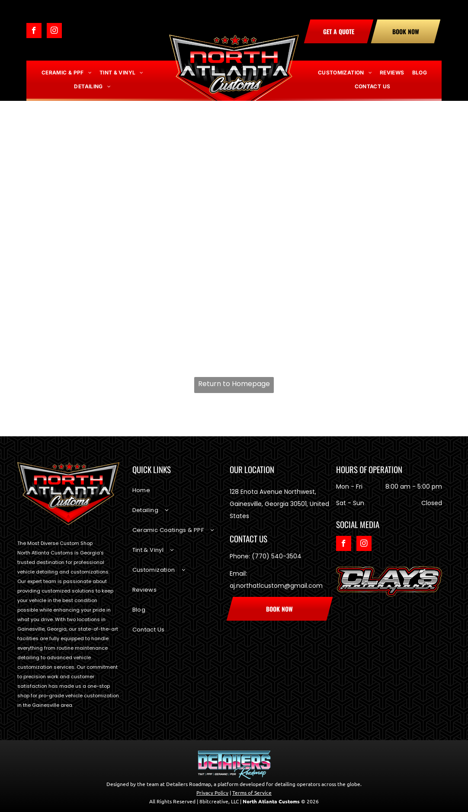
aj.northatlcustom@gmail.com (276, 585)
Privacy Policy (212, 792)
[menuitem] (67, 73)
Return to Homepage (234, 384)
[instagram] (54, 31)
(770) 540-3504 (276, 556)
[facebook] (34, 31)
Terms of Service (252, 792)
